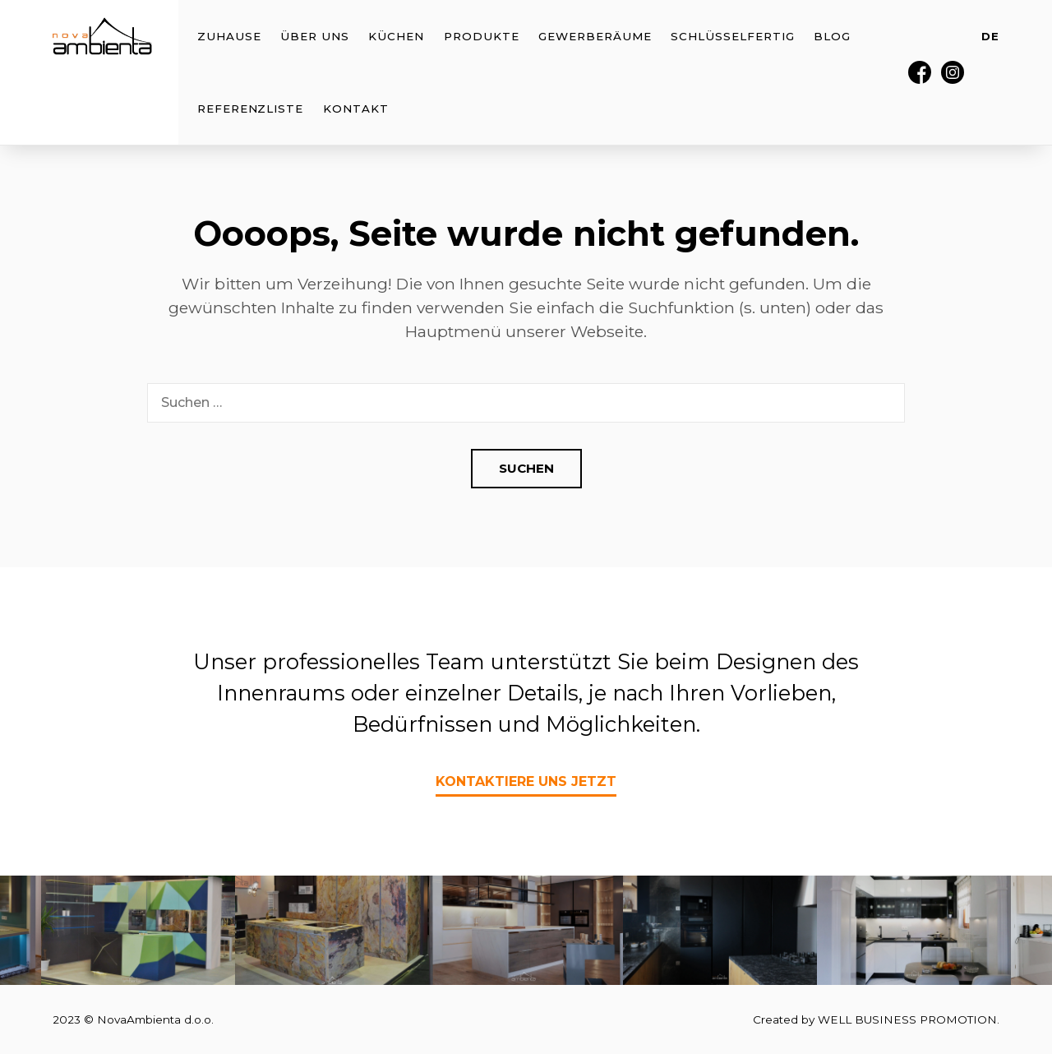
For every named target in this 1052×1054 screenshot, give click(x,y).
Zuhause (229, 36)
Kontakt (356, 108)
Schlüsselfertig (732, 36)
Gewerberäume (595, 36)
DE (990, 36)
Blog (832, 36)
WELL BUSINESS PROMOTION (907, 1019)
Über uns (314, 36)
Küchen (396, 36)
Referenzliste (250, 108)
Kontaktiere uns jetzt (526, 781)
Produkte (481, 36)
